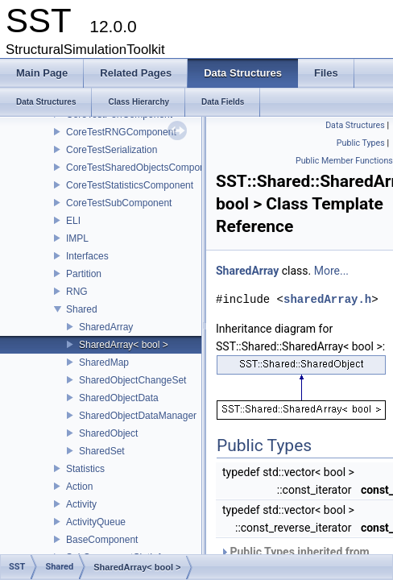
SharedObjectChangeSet (132, 380)
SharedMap (104, 362)
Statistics (85, 468)
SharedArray (106, 327)
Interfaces (87, 256)
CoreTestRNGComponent (121, 132)
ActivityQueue (96, 522)
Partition (83, 274)
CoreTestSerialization (111, 149)
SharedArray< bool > (123, 344)
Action (79, 486)
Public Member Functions (344, 160)
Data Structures (355, 125)
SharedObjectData (119, 398)
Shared (81, 309)
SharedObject (108, 433)
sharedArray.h (327, 299)
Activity (81, 504)
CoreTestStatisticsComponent (129, 185)
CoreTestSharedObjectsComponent (142, 167)
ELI (73, 220)
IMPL (77, 238)
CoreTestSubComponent (119, 203)
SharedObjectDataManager (137, 415)
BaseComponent (102, 539)
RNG (77, 291)
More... (331, 270)
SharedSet (102, 451)
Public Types (361, 143)
